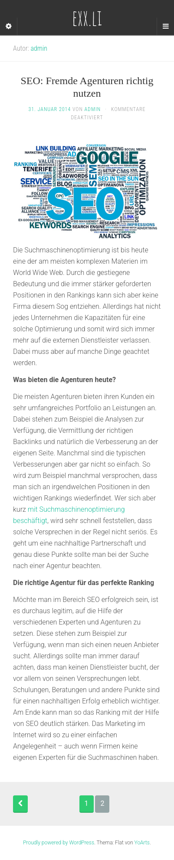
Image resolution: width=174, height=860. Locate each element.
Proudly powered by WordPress (58, 843)
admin (38, 48)
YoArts (142, 843)
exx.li (87, 17)
